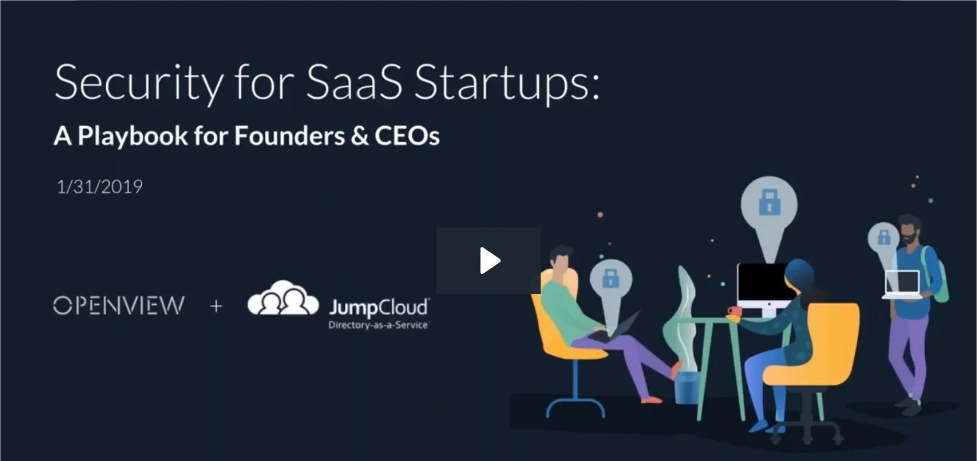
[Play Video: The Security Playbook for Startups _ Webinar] (488, 260)
